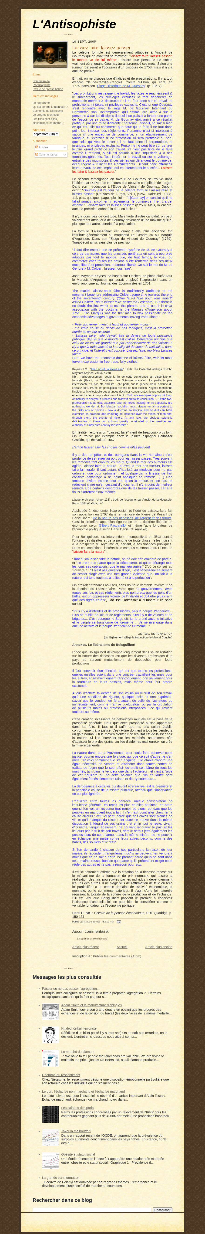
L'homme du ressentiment (61, 1075)
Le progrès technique (46, 114)
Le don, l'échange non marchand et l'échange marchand (83, 1091)
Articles (41, 147)
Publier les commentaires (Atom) (117, 956)
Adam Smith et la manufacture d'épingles (91, 1005)
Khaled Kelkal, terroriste (79, 1028)
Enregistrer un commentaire (92, 938)
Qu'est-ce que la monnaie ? (50, 106)
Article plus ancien (158, 947)
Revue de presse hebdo (48, 89)
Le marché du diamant (77, 1052)
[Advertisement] (47, 232)
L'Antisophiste (74, 24)
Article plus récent (85, 947)
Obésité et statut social (78, 1154)
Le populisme (41, 103)
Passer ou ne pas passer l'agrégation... (71, 988)
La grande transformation (60, 1178)
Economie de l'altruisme (48, 110)
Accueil (122, 947)
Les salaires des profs (77, 1108)
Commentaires (46, 154)
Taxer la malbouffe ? (76, 1131)
